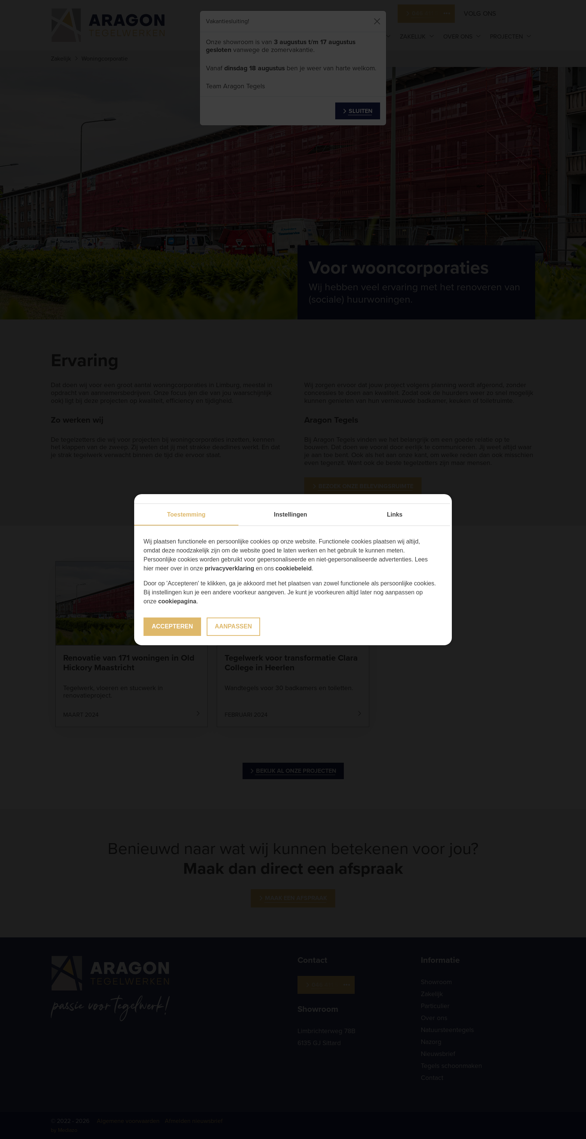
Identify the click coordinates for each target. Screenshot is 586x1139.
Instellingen (290, 514)
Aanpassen (233, 626)
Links (395, 514)
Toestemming (186, 514)
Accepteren (172, 626)
